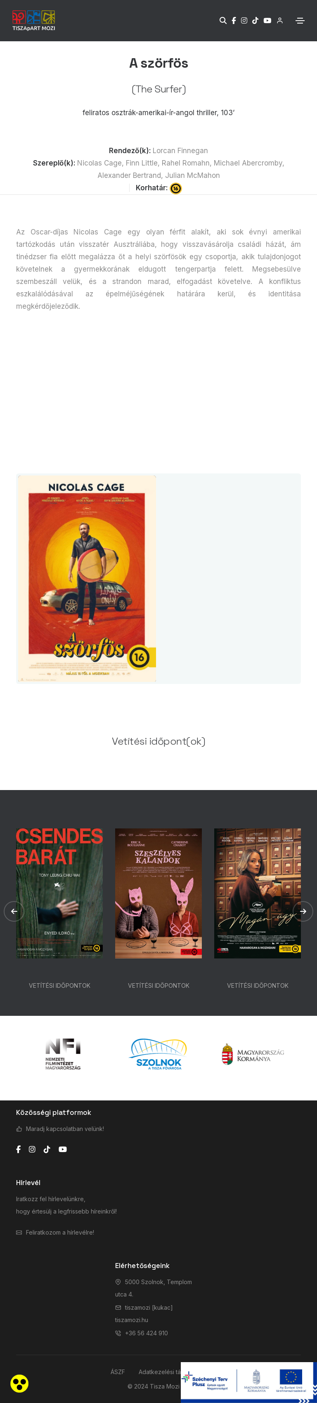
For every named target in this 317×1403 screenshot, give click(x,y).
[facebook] (18, 1149)
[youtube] (63, 1149)
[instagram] (32, 1149)
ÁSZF (118, 1371)
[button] (14, 911)
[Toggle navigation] (300, 21)
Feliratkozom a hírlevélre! (60, 1232)
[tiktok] (47, 1149)
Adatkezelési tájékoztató (172, 1371)
